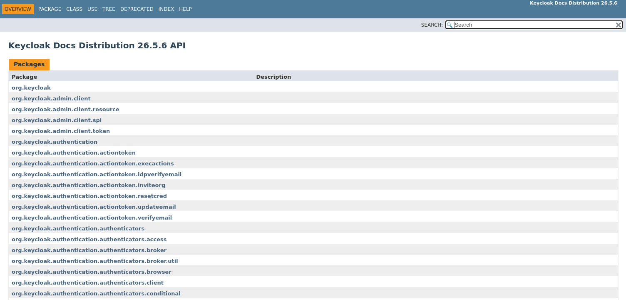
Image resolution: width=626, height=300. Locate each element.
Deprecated (137, 9)
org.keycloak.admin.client (51, 98)
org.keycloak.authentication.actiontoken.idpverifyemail (96, 174)
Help (185, 9)
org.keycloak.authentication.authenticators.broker (89, 250)
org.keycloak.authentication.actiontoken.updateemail (94, 207)
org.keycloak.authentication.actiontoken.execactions (93, 163)
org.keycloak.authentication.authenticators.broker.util (95, 261)
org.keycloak (31, 88)
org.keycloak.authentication (54, 142)
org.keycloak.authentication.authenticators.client (88, 283)
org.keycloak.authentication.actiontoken (74, 153)
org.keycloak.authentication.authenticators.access (89, 239)
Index (166, 9)
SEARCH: (432, 25)
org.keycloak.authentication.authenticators (78, 228)
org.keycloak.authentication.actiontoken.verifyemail (92, 218)
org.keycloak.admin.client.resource (65, 109)
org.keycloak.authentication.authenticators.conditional (96, 293)
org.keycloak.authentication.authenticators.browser (91, 272)
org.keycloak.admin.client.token (61, 131)
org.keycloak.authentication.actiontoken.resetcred (89, 196)
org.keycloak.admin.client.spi (57, 120)
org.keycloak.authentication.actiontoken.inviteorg (88, 185)
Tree (108, 9)
